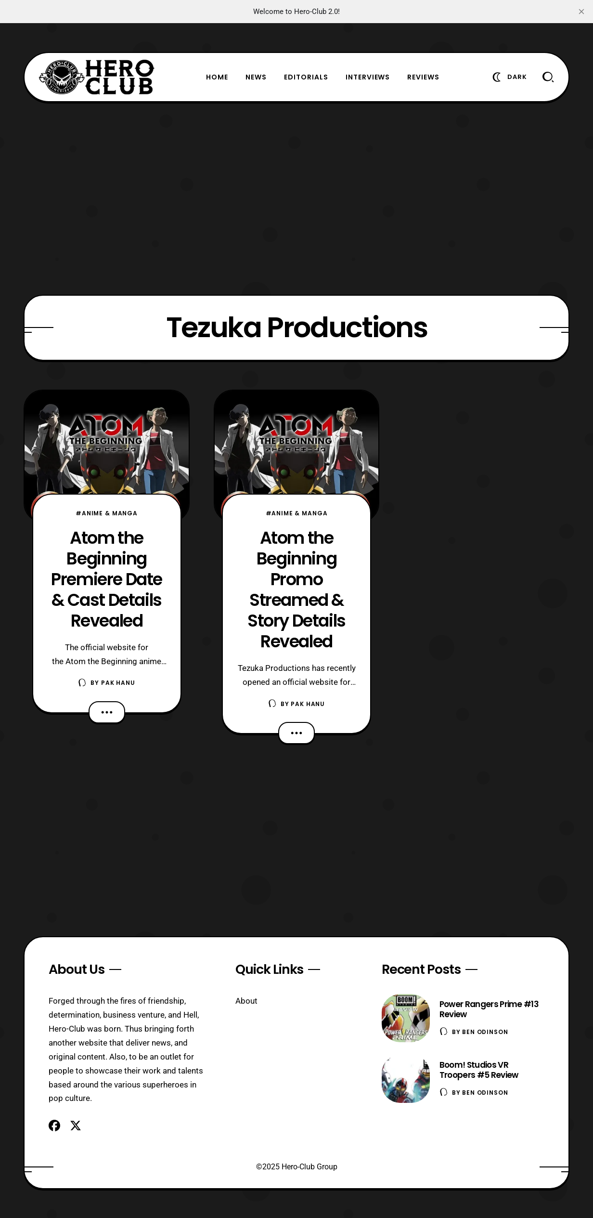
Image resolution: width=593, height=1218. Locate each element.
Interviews (368, 77)
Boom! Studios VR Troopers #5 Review (478, 1070)
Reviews (423, 77)
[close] (581, 11)
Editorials (306, 77)
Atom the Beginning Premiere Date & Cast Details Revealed (106, 579)
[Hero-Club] (97, 77)
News (256, 77)
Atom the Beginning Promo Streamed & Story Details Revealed (296, 589)
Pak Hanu (118, 683)
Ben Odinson (485, 1032)
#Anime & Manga (107, 513)
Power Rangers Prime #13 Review (489, 1009)
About (246, 1001)
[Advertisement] (296, 198)
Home (217, 77)
